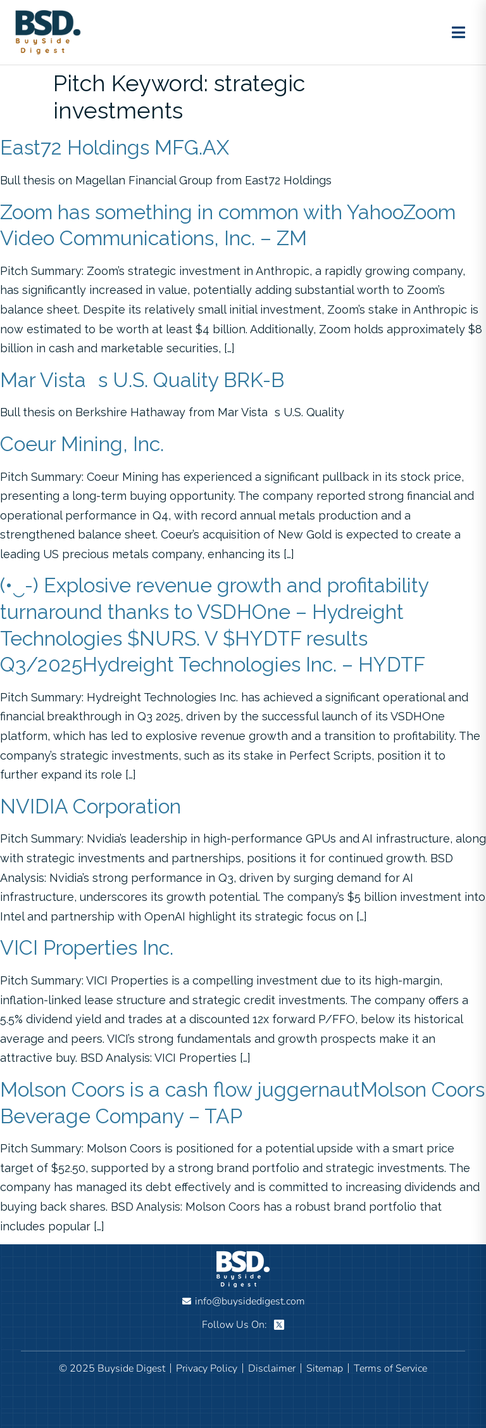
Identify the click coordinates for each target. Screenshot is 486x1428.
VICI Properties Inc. (86, 947)
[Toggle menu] (458, 32)
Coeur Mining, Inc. (82, 444)
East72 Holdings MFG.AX (114, 147)
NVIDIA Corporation (90, 806)
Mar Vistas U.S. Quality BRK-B (142, 380)
